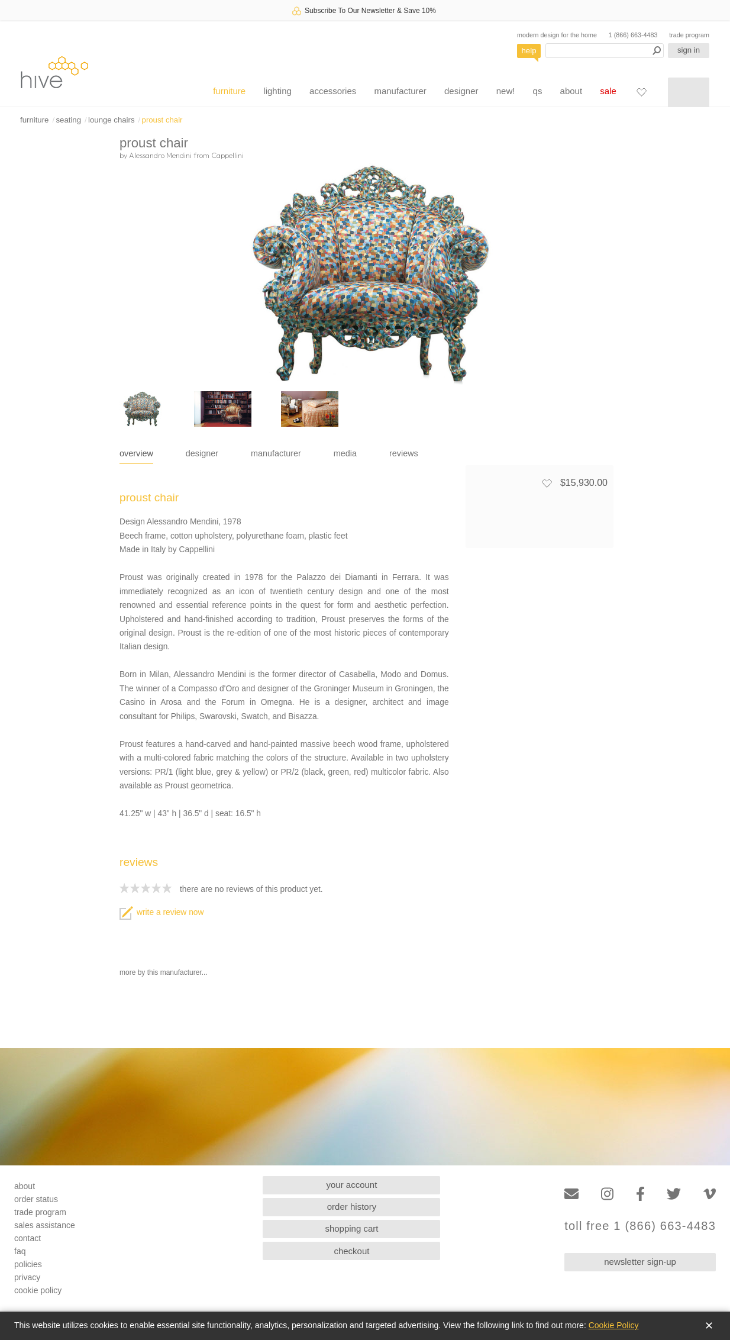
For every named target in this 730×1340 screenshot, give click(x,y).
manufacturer (400, 91)
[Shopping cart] (688, 92)
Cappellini (227, 155)
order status (36, 1199)
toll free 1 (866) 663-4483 (640, 1226)
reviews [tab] (403, 453)
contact (27, 1238)
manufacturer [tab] (276, 453)
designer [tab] (202, 453)
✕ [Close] (709, 1325)
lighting (277, 91)
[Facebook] (640, 1194)
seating (68, 119)
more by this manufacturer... (163, 972)
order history (351, 1207)
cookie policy (38, 1290)
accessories (332, 91)
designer (461, 91)
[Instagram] (607, 1194)
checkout (351, 1251)
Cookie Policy (614, 1325)
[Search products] (604, 50)
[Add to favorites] (547, 483)
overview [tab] (136, 453)
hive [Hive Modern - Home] (54, 72)
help (529, 50)
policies (28, 1264)
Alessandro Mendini (160, 155)
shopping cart (351, 1228)
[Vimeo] (709, 1194)
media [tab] (345, 453)
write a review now (161, 912)
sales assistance (44, 1225)
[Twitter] (674, 1194)
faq (19, 1251)
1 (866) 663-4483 (633, 34)
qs (537, 91)
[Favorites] (641, 92)
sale (608, 91)
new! (505, 91)
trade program (689, 34)
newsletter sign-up (640, 1262)
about (571, 91)
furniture (229, 91)
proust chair (162, 119)
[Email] (571, 1194)
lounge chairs (111, 119)
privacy (27, 1277)
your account (352, 1185)
